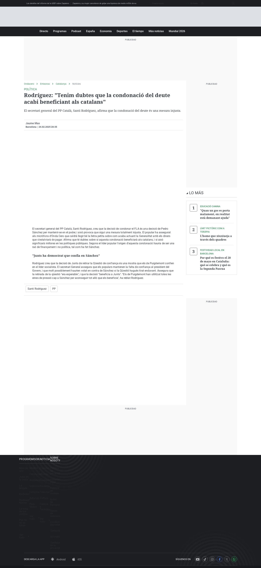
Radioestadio (31, 490)
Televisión (141, 496)
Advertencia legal (201, 478)
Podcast (76, 31)
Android (58, 536)
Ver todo (30, 518)
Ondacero (29, 83)
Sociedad (140, 490)
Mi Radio (192, 3)
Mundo (139, 478)
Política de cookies (202, 484)
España (90, 31)
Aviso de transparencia (204, 490)
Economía (106, 31)
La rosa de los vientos (37, 502)
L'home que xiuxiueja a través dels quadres (216, 236)
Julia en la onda (33, 478)
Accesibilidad (199, 514)
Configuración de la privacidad (209, 520)
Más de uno (31, 472)
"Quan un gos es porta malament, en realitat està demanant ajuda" (215, 214)
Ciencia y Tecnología (147, 508)
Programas (59, 31)
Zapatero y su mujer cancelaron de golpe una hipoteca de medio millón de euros (106, 3)
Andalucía (86, 484)
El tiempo (138, 31)
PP (51, 288)
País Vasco (86, 508)
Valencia (85, 490)
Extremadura (87, 496)
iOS (77, 536)
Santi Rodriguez (36, 288)
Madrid (84, 472)
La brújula (30, 484)
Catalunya (61, 83)
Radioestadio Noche (36, 496)
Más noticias (156, 31)
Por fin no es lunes (35, 508)
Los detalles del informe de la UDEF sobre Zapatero (47, 3)
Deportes (122, 31)
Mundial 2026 (177, 31)
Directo (44, 31)
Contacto (196, 508)
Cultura (139, 502)
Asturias (84, 502)
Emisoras (45, 83)
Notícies (76, 83)
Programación (156, 3)
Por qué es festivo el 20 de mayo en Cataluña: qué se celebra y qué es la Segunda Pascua (215, 261)
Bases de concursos (203, 496)
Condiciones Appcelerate (205, 502)
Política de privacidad (204, 472)
